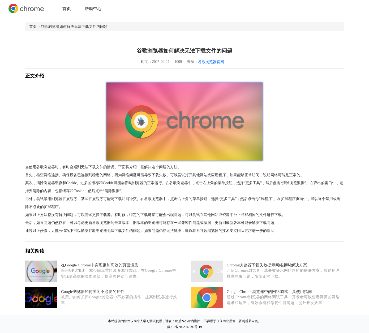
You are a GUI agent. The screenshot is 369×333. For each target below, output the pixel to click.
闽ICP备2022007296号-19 (184, 327)
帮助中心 (93, 8)
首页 (66, 8)
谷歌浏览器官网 (211, 62)
